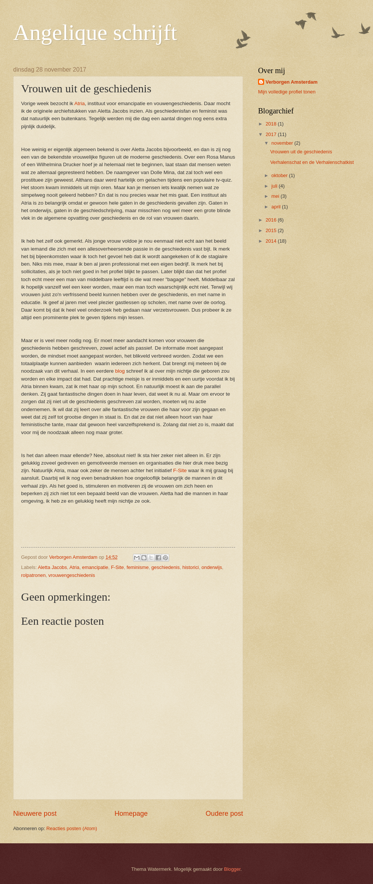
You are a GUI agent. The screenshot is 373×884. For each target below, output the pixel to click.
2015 (272, 230)
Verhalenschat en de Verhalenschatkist (312, 162)
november (282, 143)
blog (120, 371)
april (276, 207)
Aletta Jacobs (52, 567)
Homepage (131, 813)
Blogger (232, 869)
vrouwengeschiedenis (71, 575)
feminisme (138, 567)
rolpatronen (33, 575)
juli (274, 186)
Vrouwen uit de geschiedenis (301, 151)
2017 (272, 134)
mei (275, 196)
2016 (272, 220)
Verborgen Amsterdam (292, 82)
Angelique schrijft (95, 32)
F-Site (179, 470)
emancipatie (95, 567)
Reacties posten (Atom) (71, 828)
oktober (280, 175)
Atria (79, 103)
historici (190, 567)
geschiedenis (165, 567)
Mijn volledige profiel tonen (286, 92)
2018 (272, 124)
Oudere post (224, 813)
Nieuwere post (35, 813)
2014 (272, 241)
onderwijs (212, 567)
